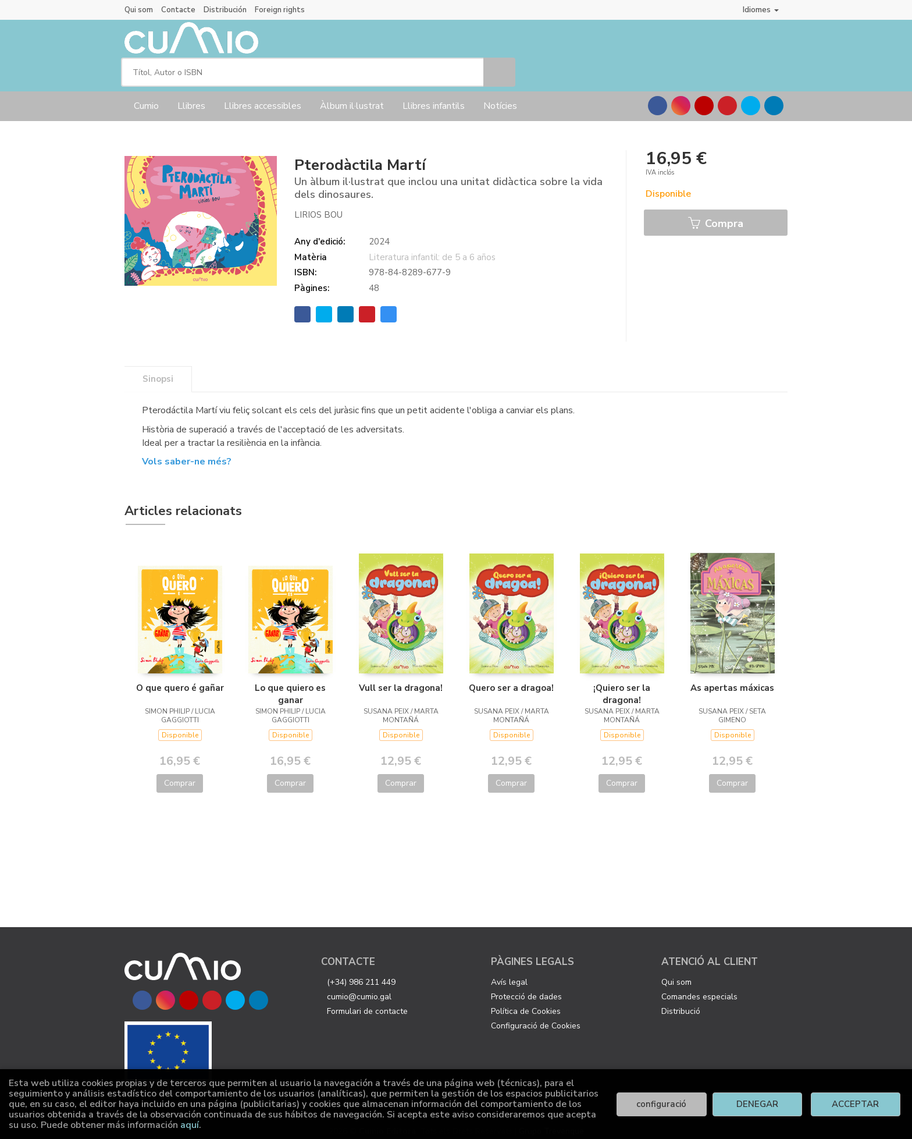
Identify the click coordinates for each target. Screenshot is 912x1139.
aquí (189, 1125)
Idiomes (761, 9)
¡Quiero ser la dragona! (621, 684)
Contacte (178, 10)
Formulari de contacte (367, 1001)
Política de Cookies (526, 1001)
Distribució (680, 1001)
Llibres (191, 96)
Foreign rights (280, 10)
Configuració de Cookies (535, 1015)
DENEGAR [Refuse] (757, 1104)
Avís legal (509, 972)
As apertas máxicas (732, 678)
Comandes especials (699, 986)
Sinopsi (157, 369)
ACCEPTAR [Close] (855, 1104)
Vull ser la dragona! (401, 678)
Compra (715, 214)
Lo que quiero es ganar (290, 684)
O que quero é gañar (180, 678)
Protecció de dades (526, 986)
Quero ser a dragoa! (511, 678)
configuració (661, 1104)
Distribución (225, 10)
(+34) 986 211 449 (361, 972)
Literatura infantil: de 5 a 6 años (432, 247)
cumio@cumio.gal (359, 986)
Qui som (138, 10)
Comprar (179, 773)
